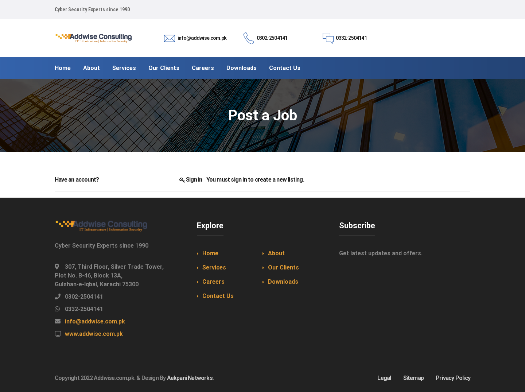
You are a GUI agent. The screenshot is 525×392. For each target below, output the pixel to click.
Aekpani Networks (190, 377)
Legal (384, 377)
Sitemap (413, 377)
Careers (213, 281)
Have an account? (77, 179)
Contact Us (218, 295)
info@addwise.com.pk (95, 321)
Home (210, 253)
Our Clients (283, 267)
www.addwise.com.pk (94, 333)
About (276, 253)
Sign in (194, 179)
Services (214, 267)
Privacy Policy (453, 377)
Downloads (283, 281)
